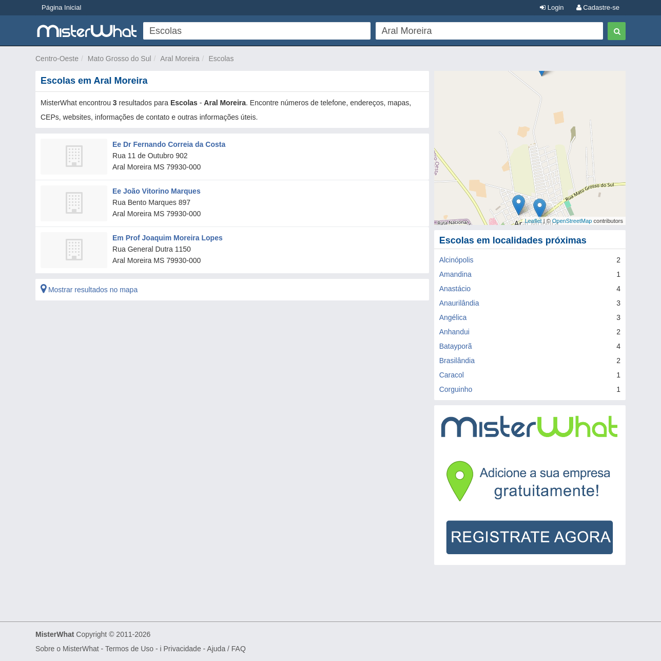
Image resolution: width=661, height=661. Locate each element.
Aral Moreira (179, 58)
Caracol (451, 375)
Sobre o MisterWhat (67, 649)
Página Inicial (61, 7)
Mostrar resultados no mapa (89, 290)
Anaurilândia (459, 303)
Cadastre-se (597, 7)
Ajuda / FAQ (226, 649)
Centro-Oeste (57, 58)
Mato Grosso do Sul (119, 58)
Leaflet (533, 221)
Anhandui (454, 332)
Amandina (455, 274)
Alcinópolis (456, 260)
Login (551, 7)
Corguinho (456, 389)
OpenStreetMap (572, 221)
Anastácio (455, 289)
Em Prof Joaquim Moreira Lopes (167, 238)
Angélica (453, 317)
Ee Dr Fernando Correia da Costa (168, 144)
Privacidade (182, 649)
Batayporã (455, 346)
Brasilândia (457, 360)
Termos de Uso (129, 649)
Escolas (221, 58)
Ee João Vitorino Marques (156, 191)
